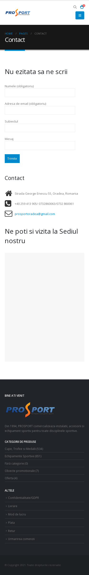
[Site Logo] (18, 13)
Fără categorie (14, 463)
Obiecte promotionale (20, 471)
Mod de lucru (17, 514)
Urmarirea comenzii (21, 539)
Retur (11, 531)
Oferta (9, 478)
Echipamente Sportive (19, 456)
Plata (11, 522)
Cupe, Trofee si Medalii (20, 449)
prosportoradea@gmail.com (35, 214)
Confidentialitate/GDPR (23, 498)
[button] (75, 7)
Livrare (12, 506)
